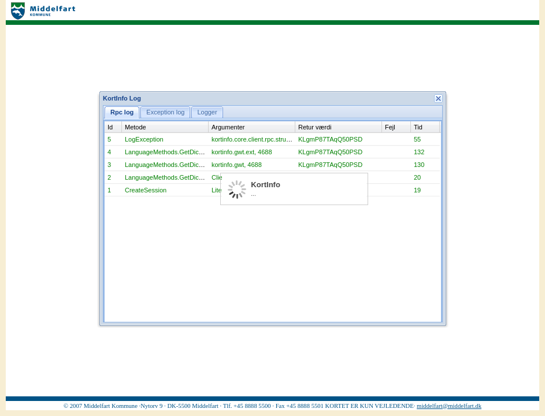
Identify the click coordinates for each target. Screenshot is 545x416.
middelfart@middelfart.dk (449, 406)
